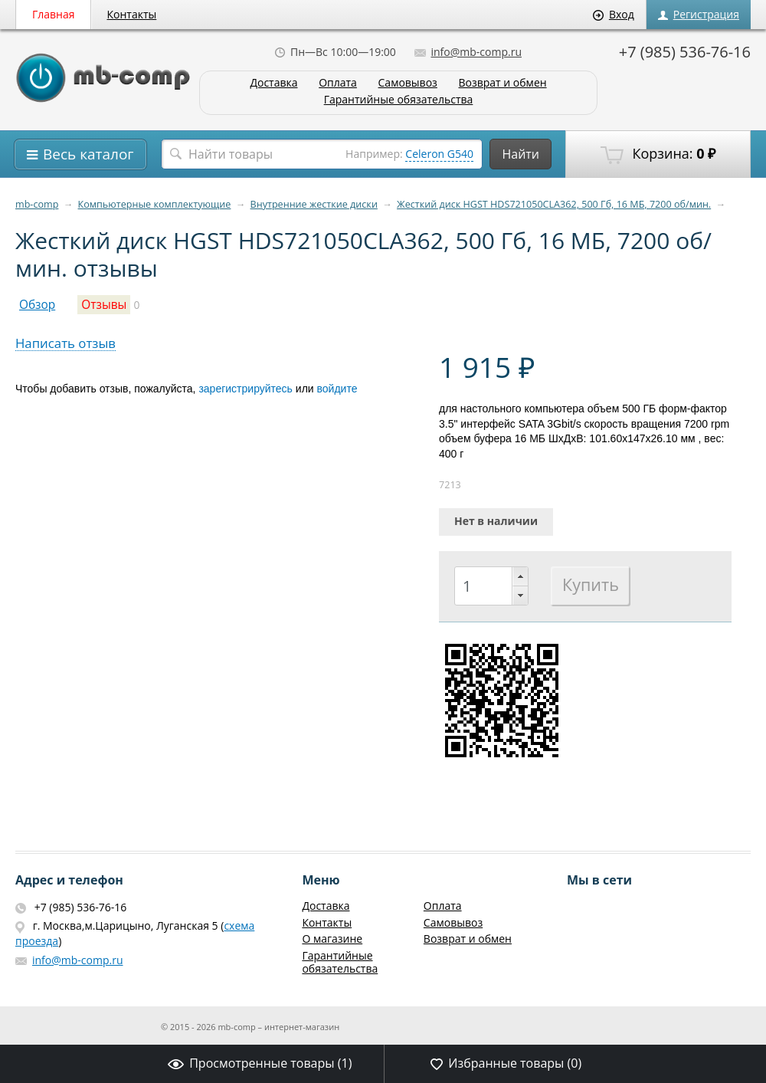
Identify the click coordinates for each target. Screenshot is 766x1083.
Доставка (273, 83)
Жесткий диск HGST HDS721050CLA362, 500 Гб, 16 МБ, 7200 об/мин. (554, 204)
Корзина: (658, 154)
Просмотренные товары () (260, 1063)
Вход (613, 14)
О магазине (332, 938)
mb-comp (36, 204)
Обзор (37, 305)
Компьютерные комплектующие (154, 204)
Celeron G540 (439, 153)
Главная (53, 14)
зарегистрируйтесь (245, 388)
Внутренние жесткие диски (314, 204)
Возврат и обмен (502, 83)
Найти (520, 154)
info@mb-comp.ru (468, 51)
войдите (337, 388)
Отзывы (103, 305)
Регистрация (698, 14)
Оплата (338, 83)
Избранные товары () (505, 1063)
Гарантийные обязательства (398, 100)
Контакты (132, 14)
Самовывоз (407, 83)
